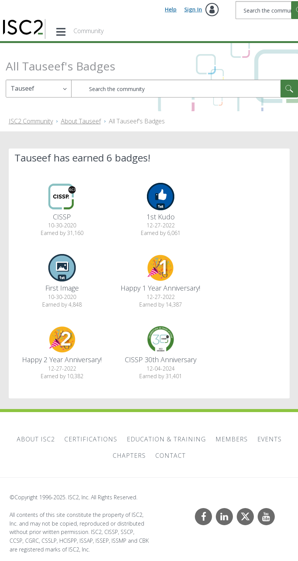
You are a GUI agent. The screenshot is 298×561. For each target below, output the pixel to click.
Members (231, 439)
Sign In (193, 9)
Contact (170, 455)
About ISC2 (36, 439)
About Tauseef (81, 121)
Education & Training (166, 439)
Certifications (90, 439)
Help (171, 9)
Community (88, 31)
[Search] (184, 88)
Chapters (129, 455)
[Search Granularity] (38, 88)
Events (269, 439)
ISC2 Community (31, 121)
